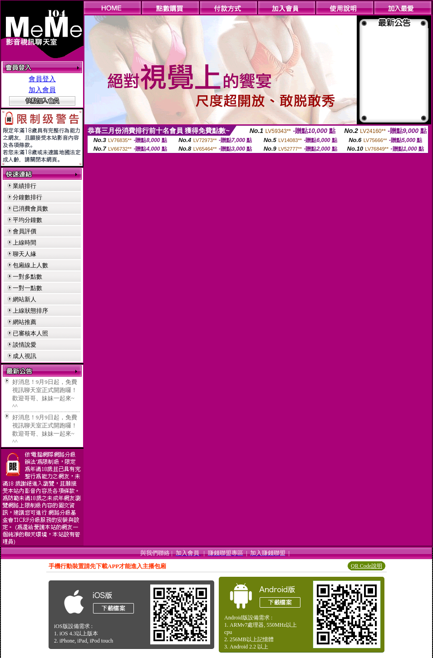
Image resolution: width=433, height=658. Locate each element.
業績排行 (24, 185)
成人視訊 (24, 356)
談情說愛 (24, 344)
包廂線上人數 (30, 265)
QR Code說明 (366, 566)
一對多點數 (27, 276)
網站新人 (24, 299)
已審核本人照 (30, 333)
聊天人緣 (24, 253)
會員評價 (24, 231)
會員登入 (42, 79)
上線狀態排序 (30, 310)
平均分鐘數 (27, 219)
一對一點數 (27, 288)
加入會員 (42, 89)
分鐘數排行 (27, 197)
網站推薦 (24, 322)
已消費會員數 (30, 208)
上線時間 (24, 242)
